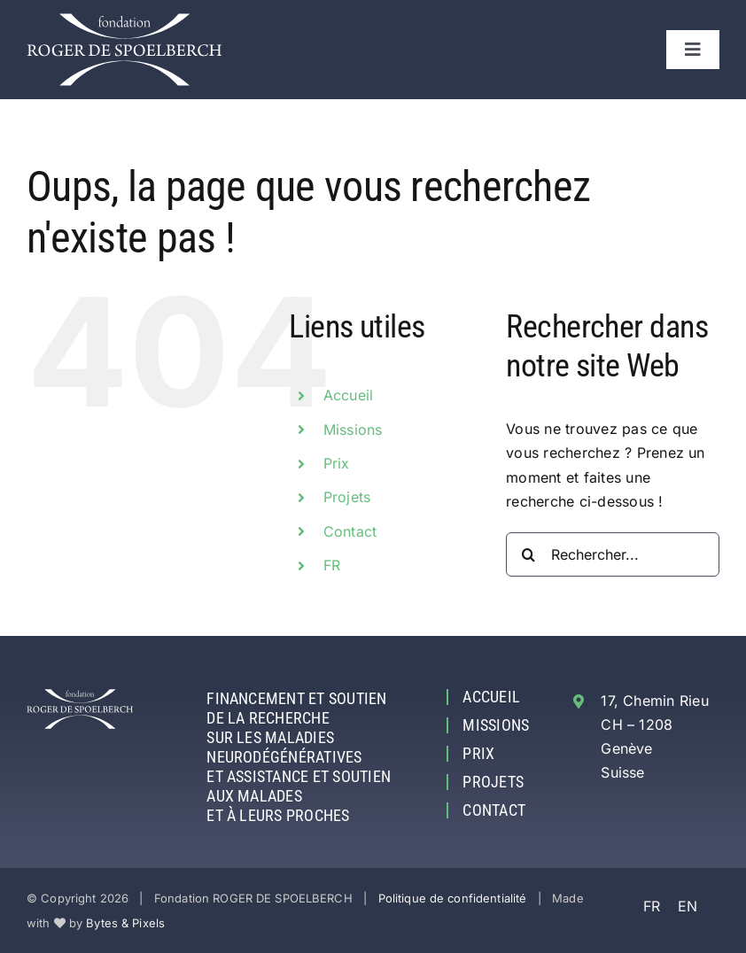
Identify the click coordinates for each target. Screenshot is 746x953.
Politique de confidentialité (452, 898)
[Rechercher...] (612, 554)
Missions (353, 429)
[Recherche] (528, 554)
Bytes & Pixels (125, 923)
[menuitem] (401, 565)
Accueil (348, 395)
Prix (336, 463)
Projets (347, 497)
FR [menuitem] (651, 906)
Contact (350, 531)
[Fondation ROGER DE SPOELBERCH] (124, 20)
